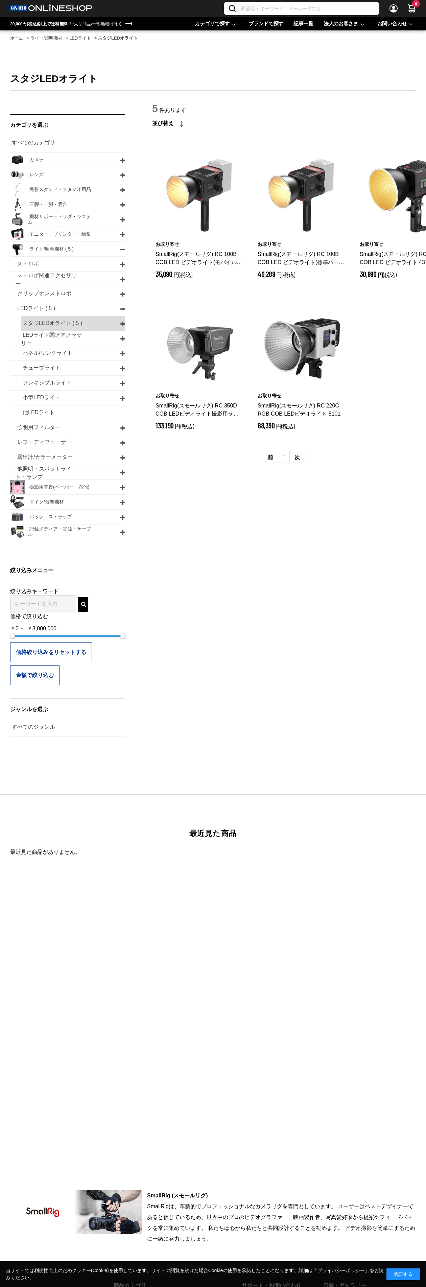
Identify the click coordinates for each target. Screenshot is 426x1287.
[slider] (12, 636)
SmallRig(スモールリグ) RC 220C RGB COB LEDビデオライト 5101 (299, 410)
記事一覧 (303, 23)
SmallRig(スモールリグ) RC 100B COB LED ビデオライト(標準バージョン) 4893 (301, 258)
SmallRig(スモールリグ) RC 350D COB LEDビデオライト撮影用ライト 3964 (197, 410)
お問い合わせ (392, 23)
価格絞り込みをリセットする (51, 652)
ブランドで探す (266, 23)
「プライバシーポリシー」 (341, 1270)
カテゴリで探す (212, 23)
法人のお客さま (341, 23)
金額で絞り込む (35, 675)
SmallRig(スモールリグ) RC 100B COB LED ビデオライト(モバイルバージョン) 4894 (199, 258)
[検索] (232, 8)
